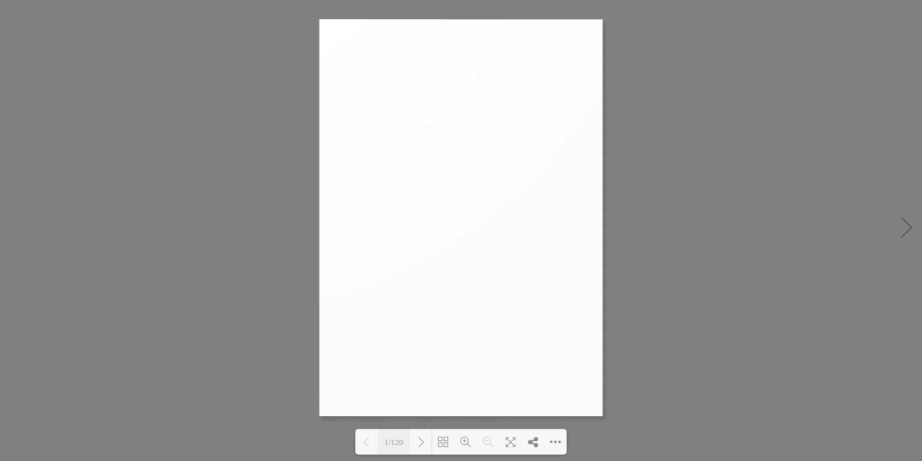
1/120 (393, 442)
